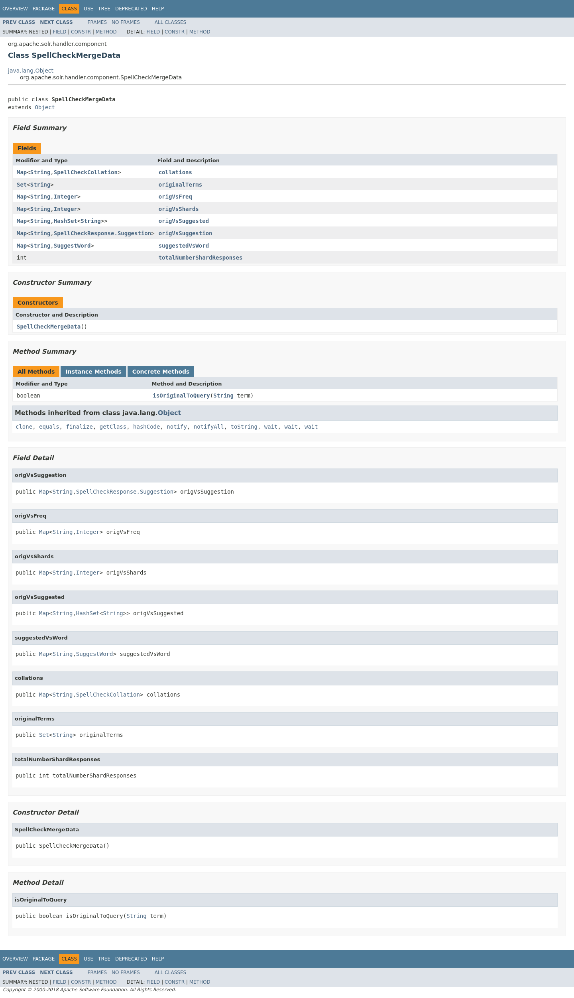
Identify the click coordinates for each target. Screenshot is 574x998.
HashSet (65, 221)
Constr (81, 32)
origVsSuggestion (185, 233)
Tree (104, 9)
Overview (15, 9)
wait (271, 426)
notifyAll (209, 426)
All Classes (170, 22)
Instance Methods (93, 371)
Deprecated (131, 9)
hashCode (146, 426)
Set (22, 184)
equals (49, 426)
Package (44, 9)
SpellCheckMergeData (49, 326)
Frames (97, 22)
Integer (65, 196)
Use (88, 9)
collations (175, 172)
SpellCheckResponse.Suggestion (102, 233)
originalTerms (180, 184)
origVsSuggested (184, 221)
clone (24, 426)
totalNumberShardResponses (201, 257)
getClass (113, 426)
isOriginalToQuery (181, 395)
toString (244, 426)
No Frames (126, 22)
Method (106, 32)
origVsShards (179, 209)
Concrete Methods (161, 371)
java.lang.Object (30, 70)
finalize (79, 426)
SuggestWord (72, 245)
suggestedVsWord (184, 245)
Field (59, 32)
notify (177, 426)
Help (158, 9)
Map (22, 172)
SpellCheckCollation (86, 172)
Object (45, 107)
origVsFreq (175, 196)
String (40, 172)
